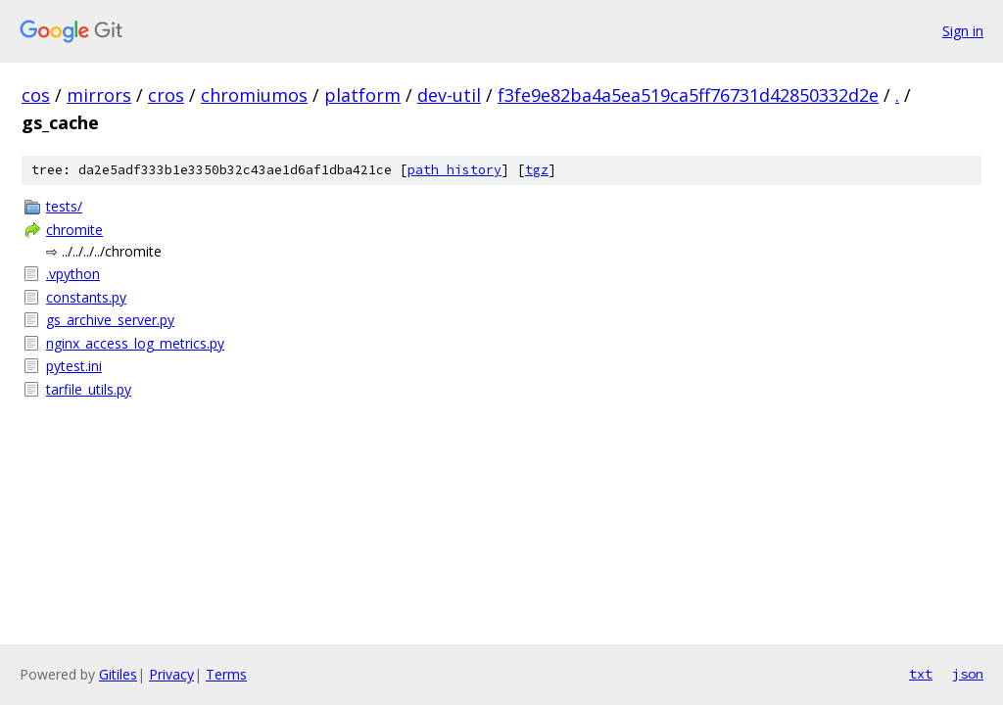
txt (920, 673)
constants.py (86, 297)
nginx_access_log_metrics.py (135, 343)
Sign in (962, 31)
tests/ (64, 206)
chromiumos (254, 95)
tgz (537, 170)
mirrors (99, 95)
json (967, 673)
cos (36, 95)
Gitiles (118, 674)
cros (166, 95)
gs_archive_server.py (110, 319)
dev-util (449, 95)
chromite (74, 229)
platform (362, 95)
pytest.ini (74, 365)
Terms (226, 674)
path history (454, 170)
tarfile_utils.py (88, 389)
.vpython (73, 273)
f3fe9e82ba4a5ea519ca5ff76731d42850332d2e (688, 95)
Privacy (171, 674)
